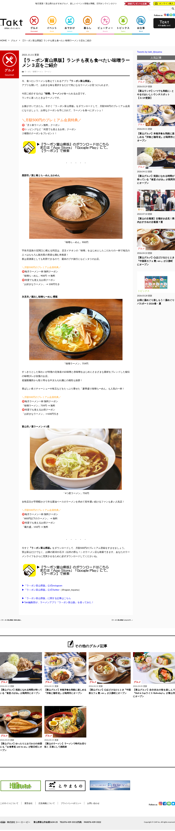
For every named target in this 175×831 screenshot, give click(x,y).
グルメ (14, 40)
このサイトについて (9, 804)
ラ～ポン (28, 72)
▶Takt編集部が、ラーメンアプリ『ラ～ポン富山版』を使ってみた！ (58, 602)
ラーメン (47, 72)
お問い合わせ (93, 804)
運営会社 (28, 804)
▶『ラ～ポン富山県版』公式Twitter (41, 589)
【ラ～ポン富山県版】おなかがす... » (113, 620)
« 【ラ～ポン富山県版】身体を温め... (19, 620)
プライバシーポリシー (71, 804)
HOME (3, 40)
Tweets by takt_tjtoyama (149, 51)
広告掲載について (46, 804)
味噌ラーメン (38, 72)
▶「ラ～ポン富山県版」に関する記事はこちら (46, 598)
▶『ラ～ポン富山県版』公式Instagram (42, 585)
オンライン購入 (164, 3)
